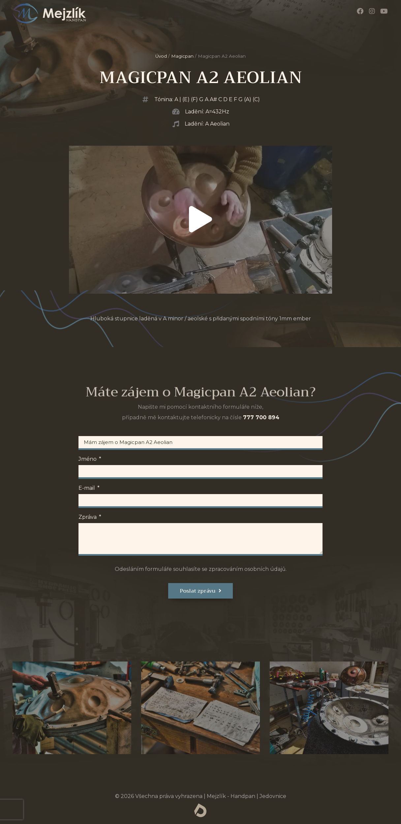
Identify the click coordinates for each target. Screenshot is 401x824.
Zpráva (88, 517)
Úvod (161, 56)
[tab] (72, 708)
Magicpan (182, 56)
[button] (200, 219)
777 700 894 (261, 417)
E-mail (87, 488)
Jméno (88, 459)
